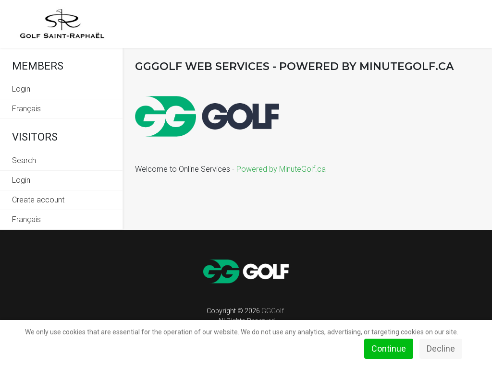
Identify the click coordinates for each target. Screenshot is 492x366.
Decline (441, 348)
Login (21, 89)
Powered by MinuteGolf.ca (281, 169)
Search (24, 160)
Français (26, 108)
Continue (388, 348)
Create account (38, 199)
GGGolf (272, 311)
